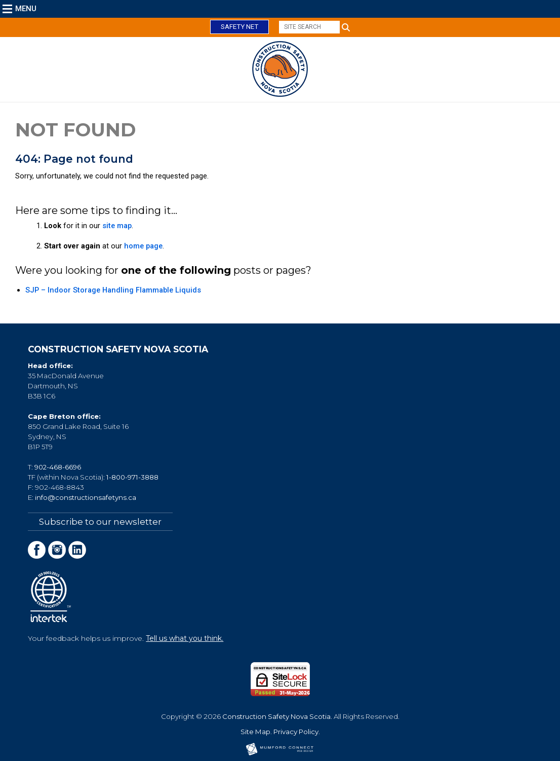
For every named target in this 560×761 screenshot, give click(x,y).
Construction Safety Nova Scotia (276, 716)
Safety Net (239, 26)
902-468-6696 (57, 467)
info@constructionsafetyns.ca (85, 497)
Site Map (255, 732)
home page (143, 245)
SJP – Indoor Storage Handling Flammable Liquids (113, 290)
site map (117, 225)
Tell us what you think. (184, 638)
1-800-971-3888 (132, 477)
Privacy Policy (295, 732)
